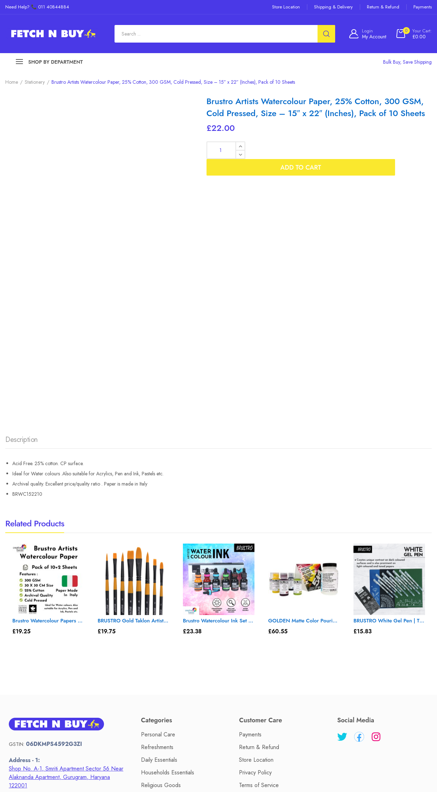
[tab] (21, 253)
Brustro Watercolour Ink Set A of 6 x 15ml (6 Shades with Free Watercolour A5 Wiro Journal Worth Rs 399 (218, 431)
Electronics (154, 634)
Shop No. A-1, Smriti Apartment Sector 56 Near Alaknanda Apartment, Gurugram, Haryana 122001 (66, 588)
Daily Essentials (159, 571)
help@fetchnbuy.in (44, 652)
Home (11, 81)
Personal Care (158, 545)
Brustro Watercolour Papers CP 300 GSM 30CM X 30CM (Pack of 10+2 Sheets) (48, 431)
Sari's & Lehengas (162, 621)
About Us (150, 736)
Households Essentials (167, 583)
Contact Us (187, 736)
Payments (250, 545)
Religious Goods (161, 596)
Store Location (256, 571)
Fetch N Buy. (217, 775)
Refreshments (157, 558)
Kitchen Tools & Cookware (172, 647)
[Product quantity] (226, 150)
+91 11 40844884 (48, 661)
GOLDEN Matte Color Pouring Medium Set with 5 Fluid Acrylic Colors (304, 431)
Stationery (35, 81)
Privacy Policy (255, 583)
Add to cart (340, 150)
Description (21, 251)
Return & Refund (259, 558)
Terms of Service (259, 596)
